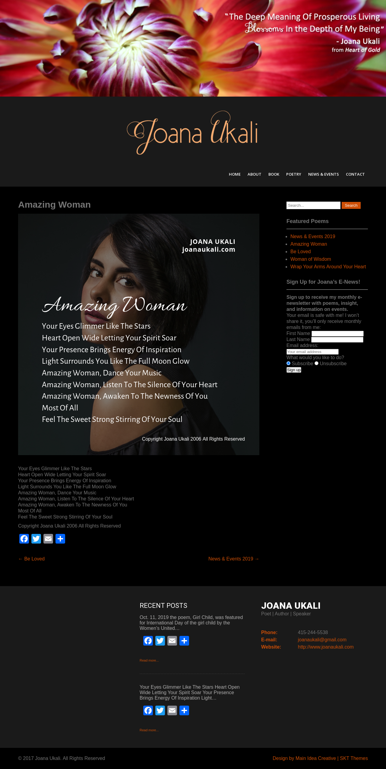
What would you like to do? (315, 357)
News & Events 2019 (233, 558)
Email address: (302, 345)
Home (235, 174)
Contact (355, 174)
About (254, 174)
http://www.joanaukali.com (326, 646)
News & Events (323, 174)
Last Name (298, 339)
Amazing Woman (308, 244)
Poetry (293, 174)
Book (273, 174)
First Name (298, 333)
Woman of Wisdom (310, 259)
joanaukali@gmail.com (322, 639)
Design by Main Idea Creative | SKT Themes (320, 758)
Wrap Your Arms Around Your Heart (328, 266)
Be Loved (31, 558)
